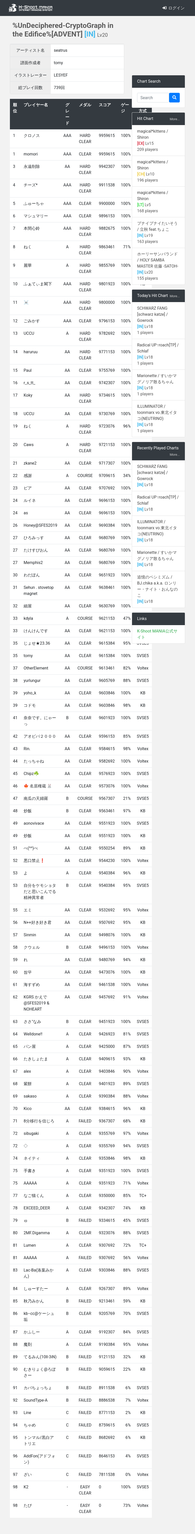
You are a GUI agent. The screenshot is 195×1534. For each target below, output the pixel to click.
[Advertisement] (158, 45)
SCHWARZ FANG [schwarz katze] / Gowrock (152, 314)
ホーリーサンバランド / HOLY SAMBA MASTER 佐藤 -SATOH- (157, 260)
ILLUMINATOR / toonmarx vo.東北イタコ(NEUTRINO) (157, 412)
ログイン (173, 8)
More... (175, 119)
